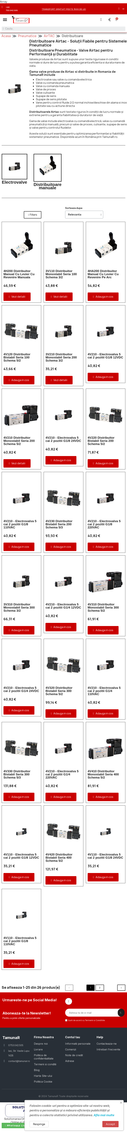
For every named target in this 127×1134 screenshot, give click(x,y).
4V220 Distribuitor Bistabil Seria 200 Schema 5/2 (101, 440)
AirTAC (49, 35)
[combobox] (63, 29)
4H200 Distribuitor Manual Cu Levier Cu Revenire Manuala (19, 274)
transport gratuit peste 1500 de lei (64, 9)
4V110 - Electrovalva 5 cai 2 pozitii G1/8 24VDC (105, 856)
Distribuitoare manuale (48, 186)
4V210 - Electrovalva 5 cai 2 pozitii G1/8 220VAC (104, 524)
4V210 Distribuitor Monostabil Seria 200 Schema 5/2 (19, 440)
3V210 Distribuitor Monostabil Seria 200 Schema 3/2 (61, 357)
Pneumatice (27, 35)
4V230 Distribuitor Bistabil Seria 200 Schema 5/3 (58, 524)
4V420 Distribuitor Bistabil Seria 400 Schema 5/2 (58, 857)
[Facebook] (68, 1001)
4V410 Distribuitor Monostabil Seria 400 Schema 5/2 (103, 774)
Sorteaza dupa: (74, 207)
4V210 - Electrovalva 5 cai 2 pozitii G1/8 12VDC (105, 355)
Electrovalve (14, 182)
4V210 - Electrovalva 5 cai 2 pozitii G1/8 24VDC (63, 439)
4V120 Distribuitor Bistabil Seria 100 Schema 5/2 (16, 357)
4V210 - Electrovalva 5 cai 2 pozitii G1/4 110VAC (104, 691)
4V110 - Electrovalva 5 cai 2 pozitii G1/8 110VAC (20, 941)
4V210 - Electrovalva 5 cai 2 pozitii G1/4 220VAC (62, 774)
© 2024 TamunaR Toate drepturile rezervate (63, 1096)
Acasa (6, 35)
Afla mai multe (104, 1115)
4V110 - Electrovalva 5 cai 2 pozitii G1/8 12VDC (21, 856)
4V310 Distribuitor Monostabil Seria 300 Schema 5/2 (103, 607)
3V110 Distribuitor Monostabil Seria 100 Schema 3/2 (61, 274)
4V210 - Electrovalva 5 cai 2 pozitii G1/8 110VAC (20, 524)
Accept (110, 1124)
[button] (5, 19)
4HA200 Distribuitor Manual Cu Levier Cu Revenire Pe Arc (103, 274)
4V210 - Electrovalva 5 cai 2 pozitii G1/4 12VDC (63, 605)
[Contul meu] (101, 19)
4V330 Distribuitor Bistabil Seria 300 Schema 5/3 (16, 774)
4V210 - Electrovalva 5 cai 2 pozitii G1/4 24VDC (21, 689)
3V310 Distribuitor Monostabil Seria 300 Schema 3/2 (19, 607)
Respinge (39, 1124)
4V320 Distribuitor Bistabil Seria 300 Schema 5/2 (58, 691)
